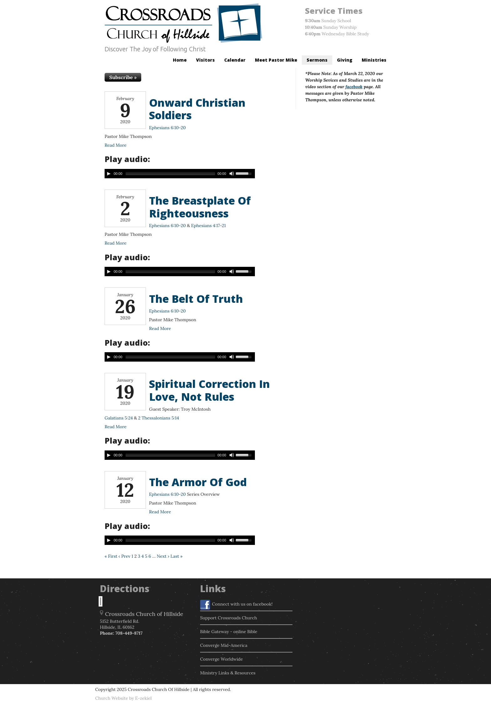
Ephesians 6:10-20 (167, 127)
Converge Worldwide (221, 659)
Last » (176, 556)
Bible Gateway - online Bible (228, 631)
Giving (344, 60)
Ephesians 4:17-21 (208, 225)
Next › (163, 556)
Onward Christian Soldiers (197, 109)
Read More (116, 145)
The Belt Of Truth (196, 299)
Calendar (235, 60)
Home (180, 60)
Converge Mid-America (223, 645)
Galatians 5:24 (119, 418)
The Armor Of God (198, 482)
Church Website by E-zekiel (123, 698)
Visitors (205, 60)
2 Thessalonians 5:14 (158, 418)
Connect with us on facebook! (236, 605)
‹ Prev (124, 556)
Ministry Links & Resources (228, 673)
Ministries (374, 60)
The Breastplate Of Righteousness (200, 207)
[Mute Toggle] (231, 173)
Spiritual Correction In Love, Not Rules (209, 390)
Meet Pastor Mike (276, 60)
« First (111, 556)
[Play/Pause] (108, 173)
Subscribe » (123, 77)
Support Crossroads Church (228, 618)
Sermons (317, 60)
